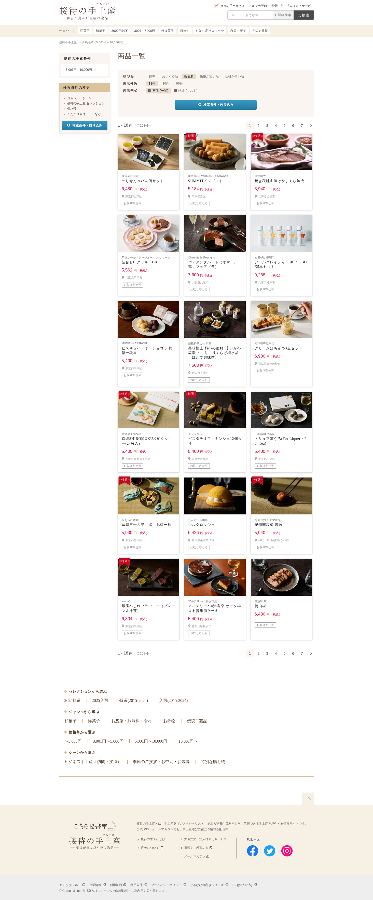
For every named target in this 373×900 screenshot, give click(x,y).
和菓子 (70, 721)
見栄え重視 (260, 31)
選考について (150, 847)
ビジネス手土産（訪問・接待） (92, 761)
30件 (165, 83)
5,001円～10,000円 (79, 70)
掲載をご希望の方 (196, 847)
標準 (152, 76)
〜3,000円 (73, 741)
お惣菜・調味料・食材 (131, 721)
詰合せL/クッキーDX (140, 262)
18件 (152, 83)
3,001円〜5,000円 (108, 741)
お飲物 (169, 721)
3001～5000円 (144, 31)
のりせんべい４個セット (143, 181)
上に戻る (308, 799)
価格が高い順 (234, 76)
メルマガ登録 (258, 6)
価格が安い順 (209, 76)
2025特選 (72, 700)
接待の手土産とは (232, 6)
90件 (179, 83)
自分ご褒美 (238, 31)
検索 (306, 15)
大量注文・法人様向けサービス (292, 6)
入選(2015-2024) (173, 700)
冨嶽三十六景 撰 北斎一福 (146, 525)
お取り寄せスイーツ (210, 31)
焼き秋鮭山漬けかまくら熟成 (279, 181)
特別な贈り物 (213, 761)
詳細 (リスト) (187, 90)
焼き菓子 (167, 31)
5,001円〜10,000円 (151, 741)
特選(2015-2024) (133, 700)
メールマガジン (194, 856)
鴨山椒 (260, 606)
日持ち (185, 31)
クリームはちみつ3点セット (278, 348)
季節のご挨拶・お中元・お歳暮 (161, 761)
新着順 (189, 76)
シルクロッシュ (201, 525)
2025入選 (100, 700)
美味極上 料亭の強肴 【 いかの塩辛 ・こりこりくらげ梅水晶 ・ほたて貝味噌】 (214, 352)
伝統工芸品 (197, 721)
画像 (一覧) (161, 90)
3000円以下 (119, 31)
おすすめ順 (170, 76)
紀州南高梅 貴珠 (269, 525)
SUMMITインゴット (205, 181)
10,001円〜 (188, 741)
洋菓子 (94, 721)
